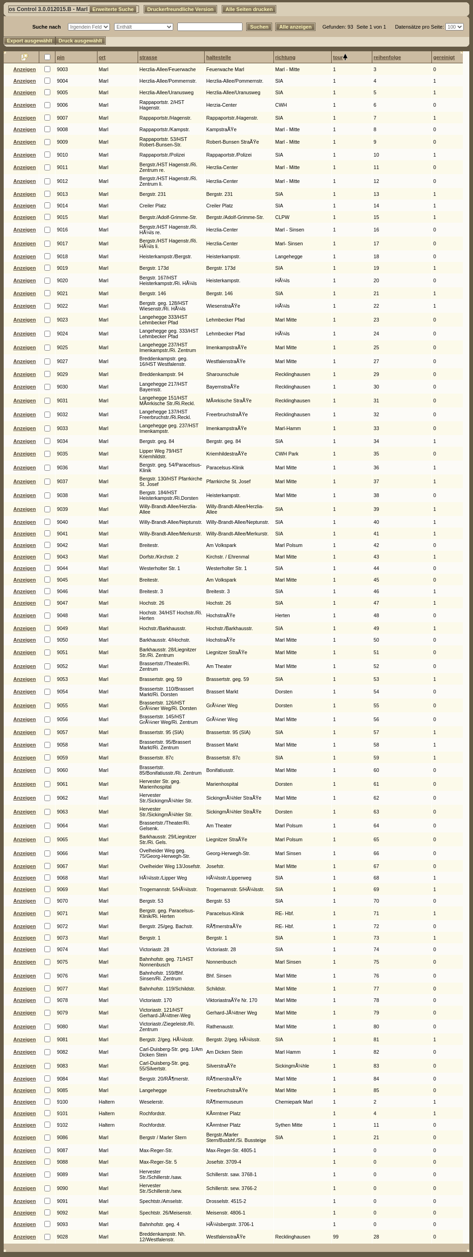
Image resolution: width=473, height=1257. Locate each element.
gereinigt (444, 57)
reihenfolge (387, 57)
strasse (148, 57)
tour (338, 57)
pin (61, 57)
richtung (285, 57)
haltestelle (218, 57)
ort (102, 57)
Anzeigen (24, 69)
